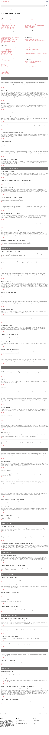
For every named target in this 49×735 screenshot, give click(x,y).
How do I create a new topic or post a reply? (9, 47)
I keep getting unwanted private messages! (33, 32)
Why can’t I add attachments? (6, 54)
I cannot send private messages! (31, 31)
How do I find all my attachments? (31, 62)
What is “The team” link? (29, 27)
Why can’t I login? (4, 24)
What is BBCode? (4, 64)
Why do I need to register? (6, 19)
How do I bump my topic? (5, 60)
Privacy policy (36, 721)
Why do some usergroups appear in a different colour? (35, 25)
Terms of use (36, 720)
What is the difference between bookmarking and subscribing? (36, 53)
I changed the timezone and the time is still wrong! (10, 37)
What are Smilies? (4, 66)
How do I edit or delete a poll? (6, 52)
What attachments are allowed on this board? (33, 61)
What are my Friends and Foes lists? (31, 39)
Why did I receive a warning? (6, 55)
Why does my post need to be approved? (8, 59)
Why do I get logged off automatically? (8, 27)
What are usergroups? (29, 21)
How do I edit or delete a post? (6, 48)
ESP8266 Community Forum (22, 723)
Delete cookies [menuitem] (42, 713)
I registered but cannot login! (6, 23)
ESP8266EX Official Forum (22, 721)
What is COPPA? (4, 20)
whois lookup (30, 689)
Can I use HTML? (4, 65)
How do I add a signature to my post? (8, 49)
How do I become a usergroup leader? (32, 24)
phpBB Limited (31, 673)
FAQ (34, 723)
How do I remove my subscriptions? (31, 56)
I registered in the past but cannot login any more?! (10, 25)
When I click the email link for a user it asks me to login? (11, 42)
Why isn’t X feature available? (30, 67)
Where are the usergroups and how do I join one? (34, 23)
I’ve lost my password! (5, 26)
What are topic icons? (5, 73)
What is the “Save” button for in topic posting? (9, 58)
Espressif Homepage (21, 720)
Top (3, 87)
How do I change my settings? (6, 32)
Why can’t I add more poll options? (7, 51)
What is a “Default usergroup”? (30, 26)
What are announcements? (6, 70)
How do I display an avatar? (6, 40)
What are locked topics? (5, 72)
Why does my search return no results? (32, 45)
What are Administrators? (29, 19)
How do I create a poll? (5, 50)
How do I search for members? (30, 48)
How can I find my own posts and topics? (32, 49)
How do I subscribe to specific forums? (32, 55)
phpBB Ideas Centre (4, 681)
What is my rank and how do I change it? (8, 41)
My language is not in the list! (6, 38)
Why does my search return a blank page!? (32, 47)
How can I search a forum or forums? (31, 44)
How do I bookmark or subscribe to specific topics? (34, 54)
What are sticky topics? (5, 71)
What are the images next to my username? (9, 39)
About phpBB (31, 674)
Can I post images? (4, 67)
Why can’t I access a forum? (6, 53)
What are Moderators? (29, 20)
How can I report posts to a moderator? (8, 56)
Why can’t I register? (4, 21)
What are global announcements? (7, 68)
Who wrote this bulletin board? (30, 66)
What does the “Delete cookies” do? (7, 28)
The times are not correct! (5, 36)
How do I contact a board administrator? (32, 71)
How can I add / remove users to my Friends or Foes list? (35, 40)
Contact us (36, 724)
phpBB (20, 208)
